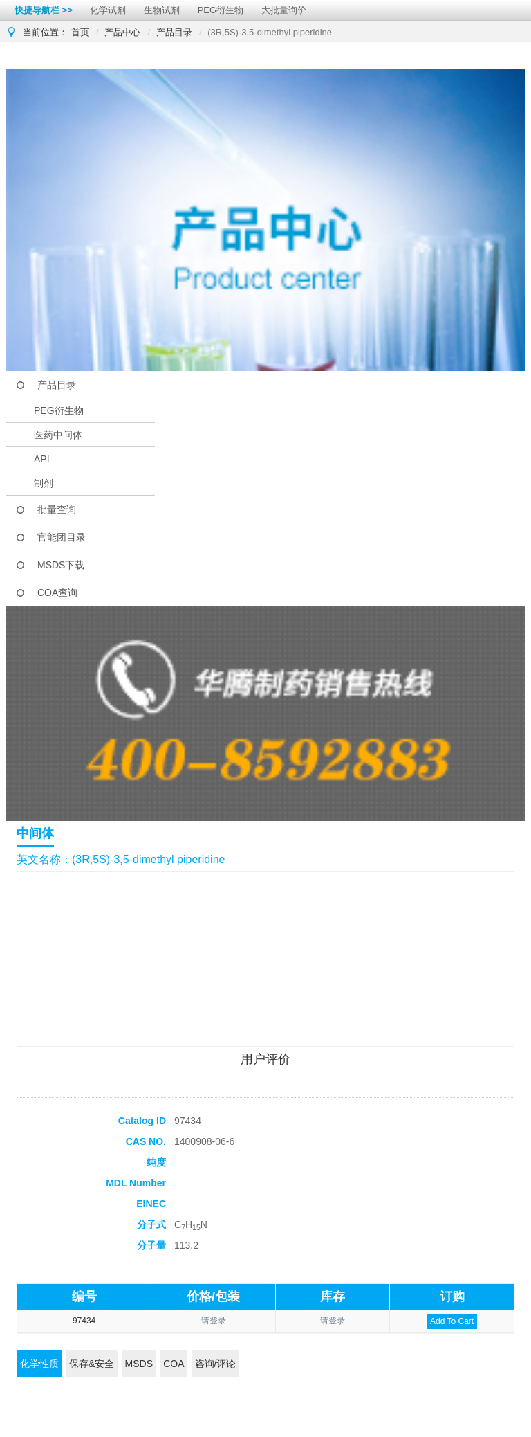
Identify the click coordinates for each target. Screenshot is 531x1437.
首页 (80, 32)
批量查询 (56, 509)
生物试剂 (162, 10)
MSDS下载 (60, 564)
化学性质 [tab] (39, 1363)
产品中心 (122, 32)
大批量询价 (283, 10)
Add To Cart (452, 1321)
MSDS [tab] (139, 1363)
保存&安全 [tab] (91, 1363)
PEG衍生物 (220, 10)
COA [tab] (173, 1363)
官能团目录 (61, 537)
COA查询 (57, 592)
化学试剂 (108, 10)
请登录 (213, 1321)
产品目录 (174, 32)
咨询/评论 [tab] (215, 1363)
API (42, 458)
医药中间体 (58, 434)
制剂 (43, 483)
